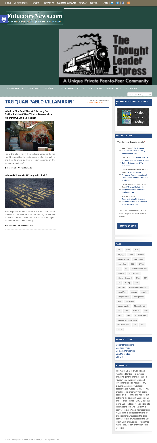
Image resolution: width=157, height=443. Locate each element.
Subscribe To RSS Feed (98, 103)
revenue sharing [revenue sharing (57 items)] (123, 306)
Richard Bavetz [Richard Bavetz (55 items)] (139, 306)
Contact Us (49, 3)
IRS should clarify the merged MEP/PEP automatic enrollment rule (133, 189)
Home (8, 3)
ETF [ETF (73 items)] (119, 268)
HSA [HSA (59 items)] (137, 278)
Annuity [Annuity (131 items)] (140, 254)
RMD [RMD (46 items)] (126, 311)
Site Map (82, 3)
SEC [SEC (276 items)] (128, 315)
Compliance (34, 88)
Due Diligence (95, 88)
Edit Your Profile (123, 348)
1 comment (11, 172)
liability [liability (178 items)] (127, 283)
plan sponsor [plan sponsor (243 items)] (138, 297)
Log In (105, 3)
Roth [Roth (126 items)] (145, 311)
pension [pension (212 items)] (144, 292)
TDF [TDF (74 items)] (142, 325)
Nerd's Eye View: (134, 200)
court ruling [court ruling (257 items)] (122, 264)
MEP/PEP (49, 88)
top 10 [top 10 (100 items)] (120, 329)
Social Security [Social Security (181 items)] (140, 315)
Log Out (119, 357)
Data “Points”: (135, 150)
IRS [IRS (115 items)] (119, 283)
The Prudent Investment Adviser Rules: (135, 175)
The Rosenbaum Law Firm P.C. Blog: (134, 188)
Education (114, 89)
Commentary (15, 89)
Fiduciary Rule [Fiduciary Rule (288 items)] (134, 273)
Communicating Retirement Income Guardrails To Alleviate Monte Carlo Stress (134, 201)
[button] (4, 19)
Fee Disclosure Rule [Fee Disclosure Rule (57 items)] (139, 268)
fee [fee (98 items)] (126, 268)
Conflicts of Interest (71, 89)
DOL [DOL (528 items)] (132, 264)
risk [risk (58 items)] (119, 311)
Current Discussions (125, 345)
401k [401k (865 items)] (128, 250)
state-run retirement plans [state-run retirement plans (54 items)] (127, 320)
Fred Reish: (135, 161)
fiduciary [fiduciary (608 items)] (121, 273)
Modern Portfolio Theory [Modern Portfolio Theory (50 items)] (138, 287)
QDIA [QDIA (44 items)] (119, 301)
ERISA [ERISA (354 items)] (141, 264)
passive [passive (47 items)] (134, 292)
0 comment (11, 230)
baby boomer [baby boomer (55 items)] (139, 259)
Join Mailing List (123, 354)
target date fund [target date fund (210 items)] (123, 325)
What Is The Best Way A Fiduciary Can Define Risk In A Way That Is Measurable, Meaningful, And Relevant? (30, 117)
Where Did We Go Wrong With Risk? (28, 180)
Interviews (131, 88)
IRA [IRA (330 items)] (145, 278)
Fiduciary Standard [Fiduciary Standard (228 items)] (125, 278)
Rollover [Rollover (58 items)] (136, 311)
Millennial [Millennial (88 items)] (121, 287)
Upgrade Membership (125, 351)
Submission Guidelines (66, 3)
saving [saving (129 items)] (120, 315)
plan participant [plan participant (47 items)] (123, 297)
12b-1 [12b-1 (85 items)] (120, 250)
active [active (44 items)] (131, 254)
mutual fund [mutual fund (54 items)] (122, 292)
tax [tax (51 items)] (135, 325)
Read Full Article (27, 172)
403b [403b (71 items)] (136, 250)
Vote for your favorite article (131, 142)
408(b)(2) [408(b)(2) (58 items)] (121, 254)
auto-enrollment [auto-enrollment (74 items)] (123, 259)
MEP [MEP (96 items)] (136, 283)
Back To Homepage (99, 101)
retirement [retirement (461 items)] (130, 301)
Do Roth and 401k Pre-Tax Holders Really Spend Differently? (135, 150)
